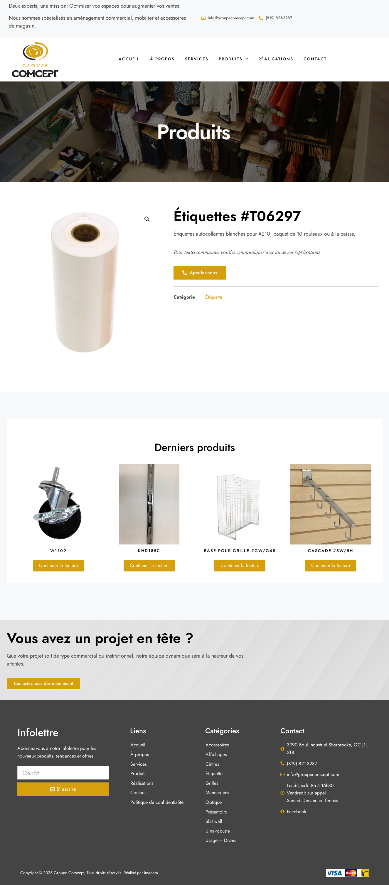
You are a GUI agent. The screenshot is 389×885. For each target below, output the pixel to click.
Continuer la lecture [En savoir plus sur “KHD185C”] (149, 565)
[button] (147, 219)
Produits (233, 59)
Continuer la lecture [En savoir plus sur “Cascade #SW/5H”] (330, 565)
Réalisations (275, 59)
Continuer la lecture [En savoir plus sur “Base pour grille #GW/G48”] (239, 565)
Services (196, 59)
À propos (162, 59)
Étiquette (213, 297)
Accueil (129, 59)
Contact (315, 59)
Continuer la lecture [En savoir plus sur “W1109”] (58, 565)
